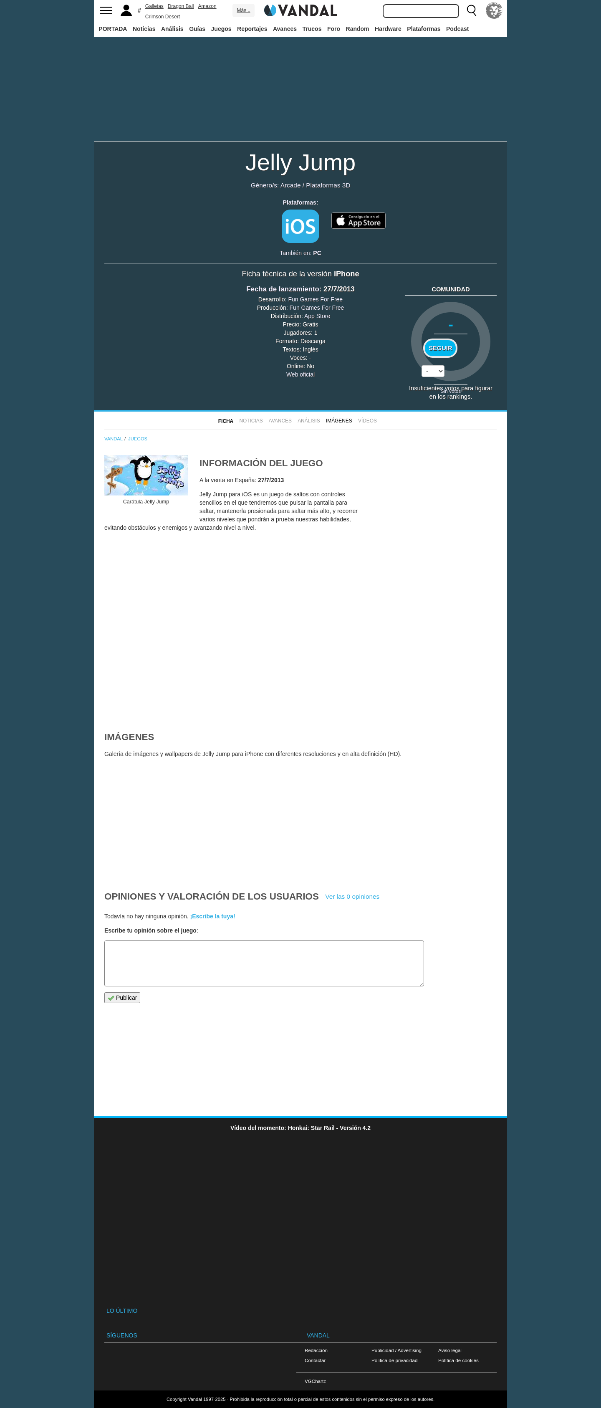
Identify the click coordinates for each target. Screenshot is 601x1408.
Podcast (457, 28)
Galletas (154, 6)
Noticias (144, 28)
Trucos (312, 28)
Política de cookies (458, 1360)
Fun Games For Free (315, 299)
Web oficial (300, 374)
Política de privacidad (394, 1360)
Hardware (388, 28)
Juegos (221, 28)
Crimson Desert (162, 17)
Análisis (172, 28)
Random (357, 28)
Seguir (440, 348)
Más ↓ (243, 10)
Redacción (316, 1350)
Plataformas (423, 28)
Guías (197, 28)
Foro (333, 28)
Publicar (122, 997)
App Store (317, 316)
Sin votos (451, 391)
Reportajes (252, 28)
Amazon (207, 6)
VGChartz (315, 1381)
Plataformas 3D (328, 185)
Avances (285, 28)
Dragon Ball (181, 6)
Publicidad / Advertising (396, 1350)
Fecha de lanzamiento (282, 289)
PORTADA (112, 28)
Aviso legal (450, 1350)
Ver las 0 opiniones (352, 896)
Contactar (315, 1360)
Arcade (290, 185)
